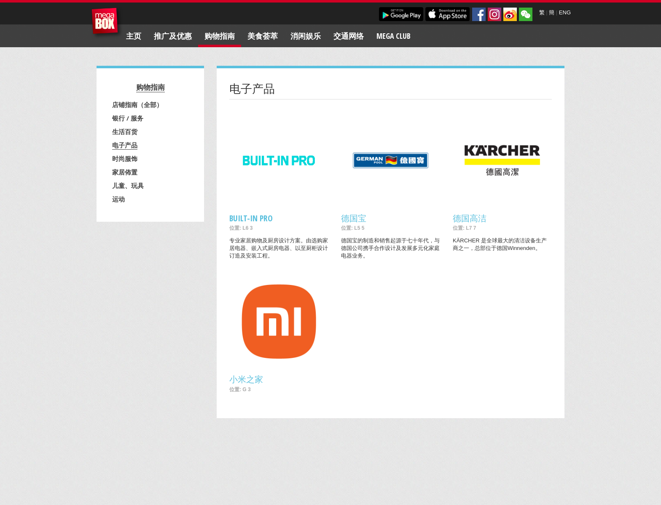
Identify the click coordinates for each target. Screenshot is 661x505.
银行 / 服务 (127, 118)
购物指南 (219, 36)
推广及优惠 (173, 36)
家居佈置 (124, 172)
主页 (133, 36)
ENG (565, 12)
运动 (118, 199)
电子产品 (124, 145)
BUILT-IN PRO (251, 218)
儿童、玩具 (128, 185)
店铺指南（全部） (137, 104)
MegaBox (107, 23)
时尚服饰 (124, 158)
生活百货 (124, 131)
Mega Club (393, 36)
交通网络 (348, 36)
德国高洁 (469, 218)
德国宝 (353, 218)
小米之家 (246, 379)
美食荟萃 (262, 36)
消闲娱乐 (305, 36)
